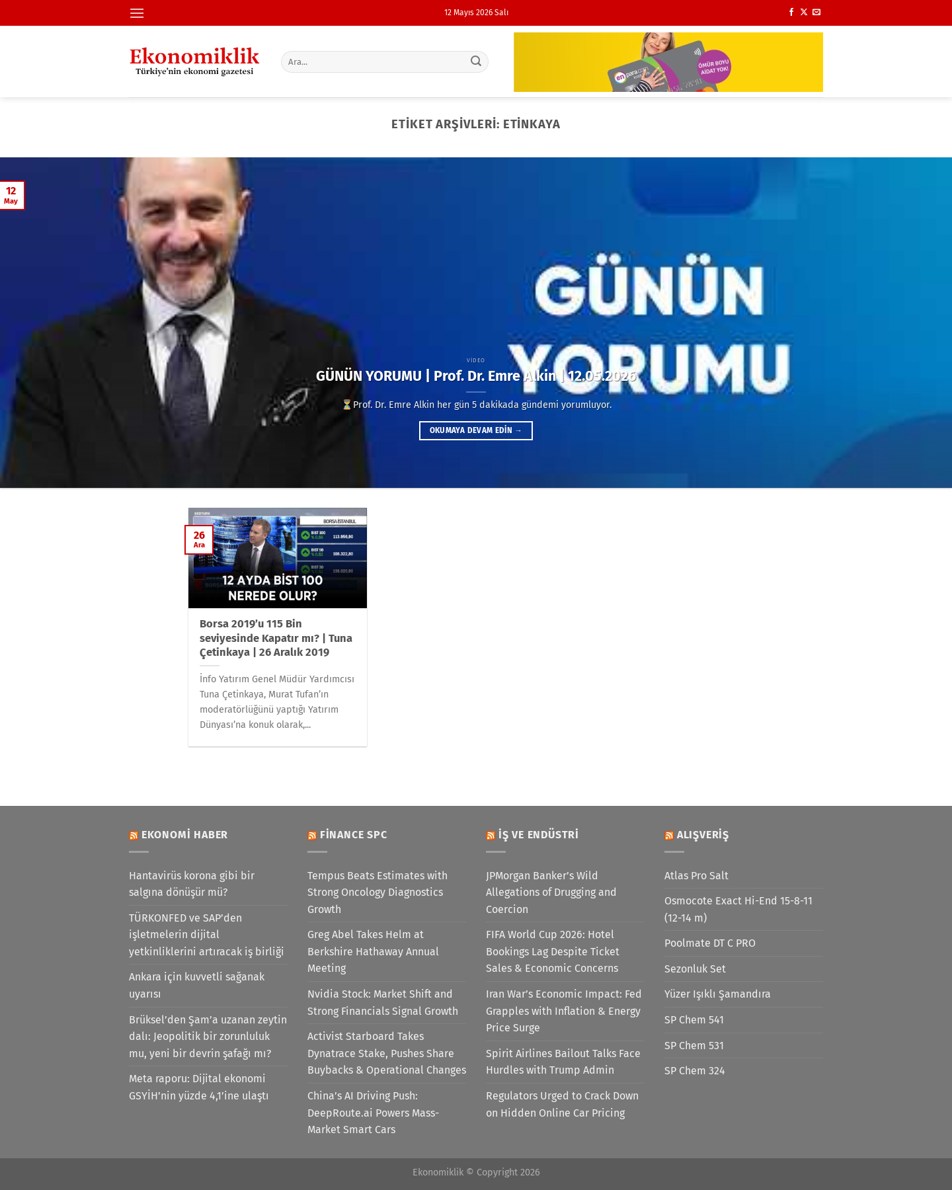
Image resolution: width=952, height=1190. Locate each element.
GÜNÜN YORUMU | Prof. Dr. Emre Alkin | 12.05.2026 (476, 376)
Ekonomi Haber (184, 834)
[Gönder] (476, 61)
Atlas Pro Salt (696, 875)
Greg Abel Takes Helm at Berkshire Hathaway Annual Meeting (373, 951)
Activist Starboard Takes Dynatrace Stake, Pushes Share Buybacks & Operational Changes (386, 1053)
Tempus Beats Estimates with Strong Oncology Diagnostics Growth (377, 892)
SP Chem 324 (694, 1070)
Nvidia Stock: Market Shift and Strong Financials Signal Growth (382, 1002)
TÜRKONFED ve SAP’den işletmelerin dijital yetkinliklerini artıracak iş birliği (206, 935)
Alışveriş (703, 834)
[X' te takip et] (804, 12)
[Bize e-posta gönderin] (816, 12)
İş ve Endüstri (538, 834)
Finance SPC (353, 834)
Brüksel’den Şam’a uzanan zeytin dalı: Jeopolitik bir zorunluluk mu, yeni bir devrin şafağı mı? (208, 1036)
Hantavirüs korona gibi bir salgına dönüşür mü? (192, 884)
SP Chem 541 (694, 1019)
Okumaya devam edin (476, 430)
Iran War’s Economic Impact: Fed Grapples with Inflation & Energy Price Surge (564, 1011)
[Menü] (137, 13)
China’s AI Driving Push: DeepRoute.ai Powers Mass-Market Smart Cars (373, 1113)
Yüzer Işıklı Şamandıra (717, 994)
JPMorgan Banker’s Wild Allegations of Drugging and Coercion (551, 892)
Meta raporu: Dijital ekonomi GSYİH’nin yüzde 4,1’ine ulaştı (199, 1087)
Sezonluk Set (695, 969)
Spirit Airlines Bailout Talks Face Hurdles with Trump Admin (563, 1062)
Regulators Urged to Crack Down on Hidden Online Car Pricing (562, 1104)
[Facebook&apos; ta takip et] (791, 12)
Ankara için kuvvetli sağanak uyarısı (196, 985)
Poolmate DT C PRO (710, 943)
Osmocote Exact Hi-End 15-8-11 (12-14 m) (738, 909)
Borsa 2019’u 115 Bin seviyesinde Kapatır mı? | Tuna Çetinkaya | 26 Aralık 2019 (276, 637)
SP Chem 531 (694, 1045)
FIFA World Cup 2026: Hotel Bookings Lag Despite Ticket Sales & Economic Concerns (552, 951)
